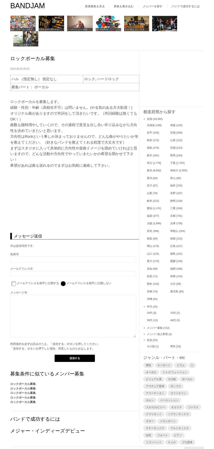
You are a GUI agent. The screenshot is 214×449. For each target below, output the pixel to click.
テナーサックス (155, 412)
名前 (13, 238)
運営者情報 (64, 437)
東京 (149, 154)
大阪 (149, 207)
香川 (149, 245)
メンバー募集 (155, 312)
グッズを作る (100, 29)
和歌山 (174, 215)
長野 (173, 177)
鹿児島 (174, 275)
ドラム (181, 349)
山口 (149, 237)
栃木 (149, 139)
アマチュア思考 (155, 370)
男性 (173, 330)
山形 (173, 124)
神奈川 (174, 154)
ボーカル (187, 363)
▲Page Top (194, 434)
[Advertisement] (74, 185)
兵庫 (173, 207)
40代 (173, 304)
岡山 (149, 230)
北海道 (151, 109)
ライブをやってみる (159, 29)
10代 (173, 297)
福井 (173, 170)
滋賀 (149, 200)
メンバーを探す (152, 6)
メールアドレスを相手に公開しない (88, 267)
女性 (148, 419)
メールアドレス (20, 253)
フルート (162, 419)
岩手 (149, 117)
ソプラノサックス (178, 398)
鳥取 (149, 222)
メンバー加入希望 (157, 318)
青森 (173, 109)
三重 (173, 192)
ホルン (150, 384)
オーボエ (151, 356)
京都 (173, 200)
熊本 (149, 268)
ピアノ (178, 419)
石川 (149, 170)
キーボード (163, 349)
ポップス (175, 370)
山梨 (149, 177)
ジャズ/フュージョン (175, 356)
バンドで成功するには (185, 6)
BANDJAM (27, 6)
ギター (150, 405)
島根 (173, 222)
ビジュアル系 (154, 363)
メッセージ (17, 276)
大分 (173, 268)
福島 (149, 132)
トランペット (154, 426)
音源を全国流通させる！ (49, 29)
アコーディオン (155, 377)
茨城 (173, 132)
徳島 (173, 237)
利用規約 (16, 328)
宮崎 (149, 275)
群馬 (173, 139)
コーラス (193, 391)
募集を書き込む (124, 6)
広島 (173, 230)
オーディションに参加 (76, 29)
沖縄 (149, 283)
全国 (149, 103)
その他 (151, 330)
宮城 (173, 117)
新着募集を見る (95, 6)
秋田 (149, 124)
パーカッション (169, 384)
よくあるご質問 (90, 437)
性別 (149, 324)
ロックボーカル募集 (23, 368)
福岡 (173, 253)
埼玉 (149, 147)
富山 (173, 162)
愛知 (149, 192)
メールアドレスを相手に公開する (38, 267)
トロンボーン (168, 405)
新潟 (149, 162)
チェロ (172, 426)
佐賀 (149, 260)
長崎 (173, 260)
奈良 (149, 215)
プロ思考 (187, 426)
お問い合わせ (117, 437)
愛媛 (173, 245)
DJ (192, 349)
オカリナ (176, 391)
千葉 (173, 147)
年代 (149, 290)
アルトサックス (179, 412)
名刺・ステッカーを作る (21, 29)
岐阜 (149, 185)
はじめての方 (18, 437)
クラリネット (154, 398)
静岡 (173, 185)
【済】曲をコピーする (132, 29)
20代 (149, 297)
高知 (149, 253)
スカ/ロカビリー (155, 391)
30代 (149, 304)
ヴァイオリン (178, 377)
